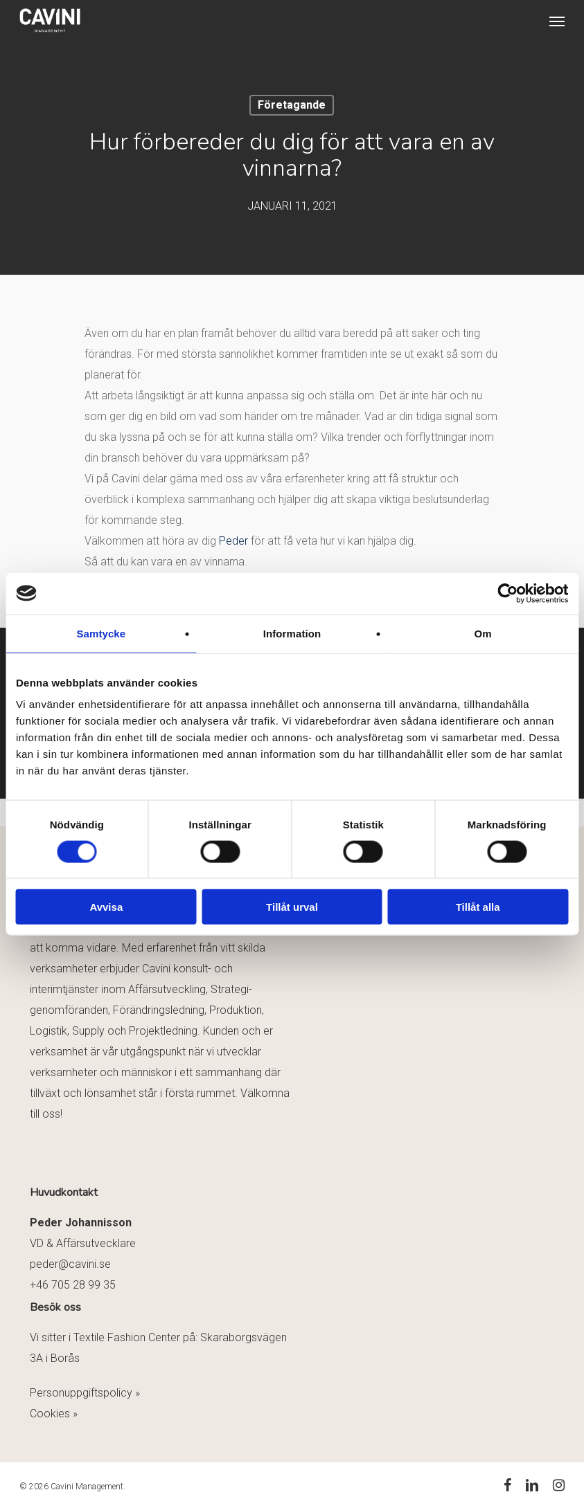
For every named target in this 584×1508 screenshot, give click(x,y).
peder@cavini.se (70, 1264)
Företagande (292, 104)
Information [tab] (292, 633)
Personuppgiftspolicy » (85, 1392)
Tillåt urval (292, 907)
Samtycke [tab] (100, 633)
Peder (233, 540)
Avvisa (106, 907)
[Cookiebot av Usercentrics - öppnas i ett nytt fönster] (507, 593)
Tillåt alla (478, 907)
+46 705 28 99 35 (73, 1284)
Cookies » (54, 1413)
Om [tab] (483, 633)
